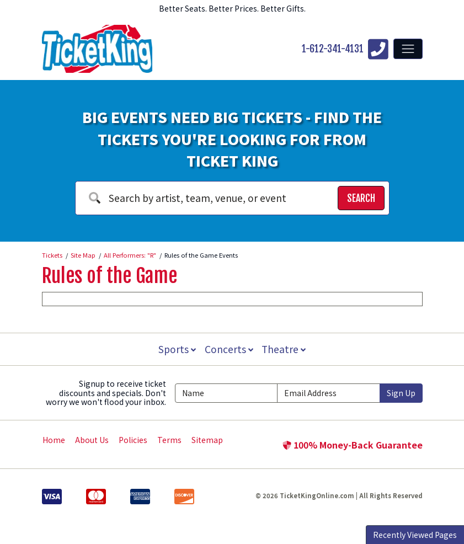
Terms (169, 439)
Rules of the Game (109, 276)
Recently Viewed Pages (415, 534)
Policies (133, 439)
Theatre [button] (284, 349)
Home (53, 439)
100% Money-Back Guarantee (352, 444)
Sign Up (401, 392)
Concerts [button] (229, 349)
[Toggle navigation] (407, 48)
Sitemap (207, 439)
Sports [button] (176, 349)
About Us (92, 439)
